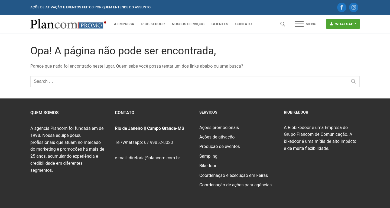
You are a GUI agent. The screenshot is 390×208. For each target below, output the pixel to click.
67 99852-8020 (158, 142)
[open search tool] (282, 24)
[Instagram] (353, 7)
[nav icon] (306, 24)
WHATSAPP (343, 24)
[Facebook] (341, 7)
